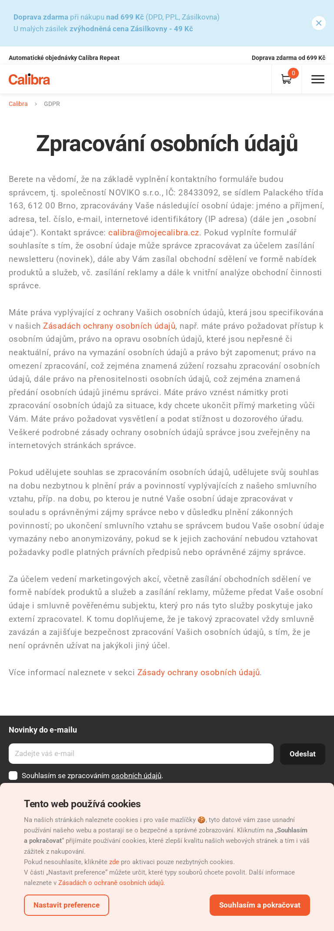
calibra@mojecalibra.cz (153, 233)
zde (114, 862)
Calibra (18, 103)
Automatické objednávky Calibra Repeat (64, 57)
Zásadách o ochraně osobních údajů (111, 883)
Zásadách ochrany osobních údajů (109, 326)
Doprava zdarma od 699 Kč (288, 57)
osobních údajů (136, 775)
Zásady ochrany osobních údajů (198, 672)
